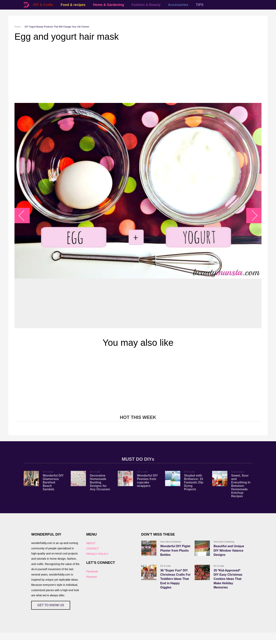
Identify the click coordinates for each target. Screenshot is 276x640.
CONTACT (92, 548)
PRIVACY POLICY (97, 553)
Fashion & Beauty (146, 5)
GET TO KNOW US (50, 605)
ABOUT (90, 543)
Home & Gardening (108, 5)
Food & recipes (73, 5)
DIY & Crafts (43, 5)
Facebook (92, 571)
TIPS (199, 5)
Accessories (178, 5)
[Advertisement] (128, 72)
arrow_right (252, 215)
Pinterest (91, 576)
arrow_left (24, 215)
